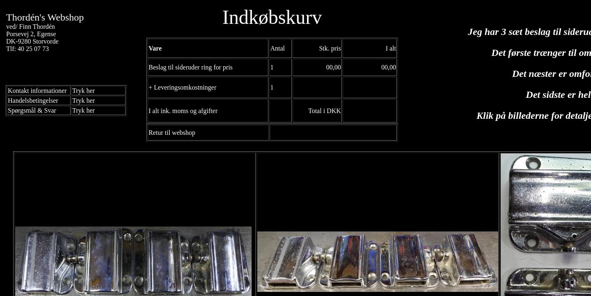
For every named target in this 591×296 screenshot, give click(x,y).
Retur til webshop (172, 132)
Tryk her (83, 90)
